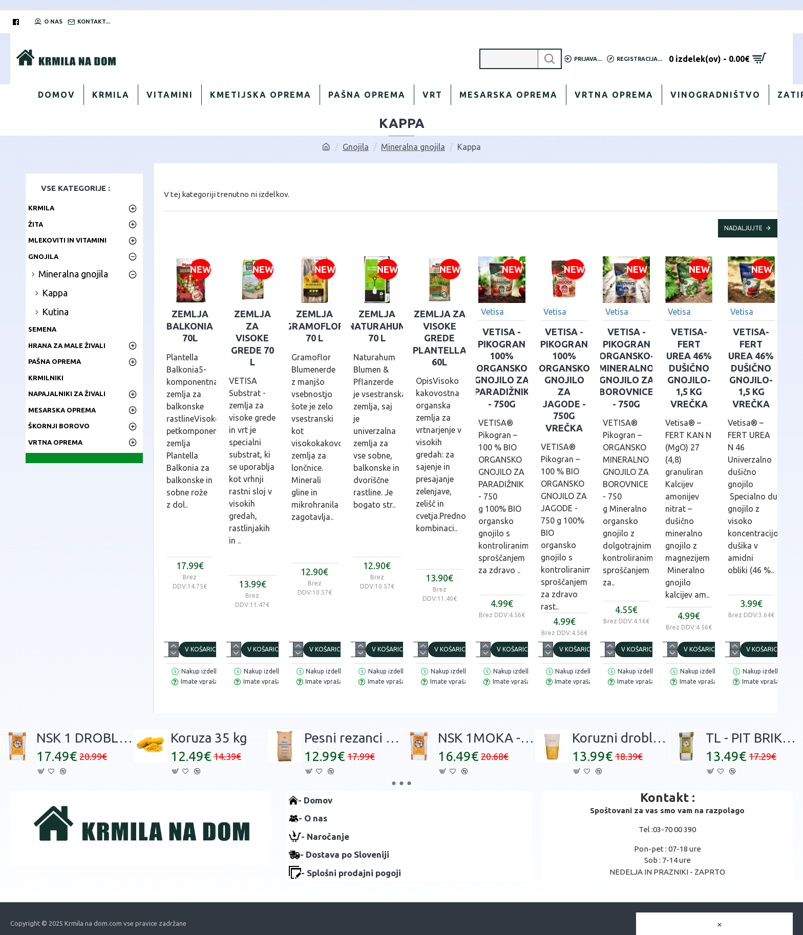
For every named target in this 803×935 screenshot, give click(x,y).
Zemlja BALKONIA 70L (189, 326)
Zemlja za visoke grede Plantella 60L (440, 338)
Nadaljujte (743, 228)
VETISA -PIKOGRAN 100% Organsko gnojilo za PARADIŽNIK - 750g (502, 367)
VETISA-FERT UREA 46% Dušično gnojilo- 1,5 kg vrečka (689, 367)
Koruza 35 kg (209, 737)
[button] (394, 783)
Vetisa (492, 311)
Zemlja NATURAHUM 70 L (377, 326)
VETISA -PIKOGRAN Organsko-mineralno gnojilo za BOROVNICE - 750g (626, 367)
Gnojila (356, 146)
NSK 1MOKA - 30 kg (486, 737)
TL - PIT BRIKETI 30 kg (754, 737)
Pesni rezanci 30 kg (353, 737)
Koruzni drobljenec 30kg (620, 737)
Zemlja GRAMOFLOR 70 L (314, 326)
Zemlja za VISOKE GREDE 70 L (252, 338)
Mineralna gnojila (413, 146)
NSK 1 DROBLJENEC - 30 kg (85, 737)
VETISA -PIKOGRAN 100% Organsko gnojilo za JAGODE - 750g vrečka (564, 379)
